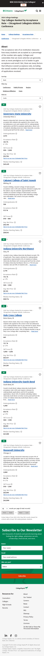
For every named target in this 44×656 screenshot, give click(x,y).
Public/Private (18, 87)
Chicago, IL (7, 453)
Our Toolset (27, 597)
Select (4, 566)
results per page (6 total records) (15, 508)
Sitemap (26, 614)
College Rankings (14, 34)
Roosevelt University (13, 450)
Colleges (5, 601)
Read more (29, 130)
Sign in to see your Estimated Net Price (15, 158)
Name (3, 544)
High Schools (6, 605)
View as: (4, 95)
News (25, 604)
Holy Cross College (12, 315)
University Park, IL (9, 117)
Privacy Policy (28, 617)
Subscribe (22, 576)
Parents (5, 608)
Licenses (26, 623)
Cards (5, 98)
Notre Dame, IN (8, 318)
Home (3, 34)
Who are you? (6, 562)
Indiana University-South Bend (19, 381)
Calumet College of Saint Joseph (19, 180)
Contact (26, 607)
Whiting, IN (7, 183)
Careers (26, 601)
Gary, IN (6, 252)
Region (28, 87)
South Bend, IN (8, 385)
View (23, 5)
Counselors (6, 598)
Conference (5, 38)
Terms (25, 620)
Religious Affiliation (9, 91)
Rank (4, 80)
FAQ (24, 610)
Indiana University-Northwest (18, 248)
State (20, 91)
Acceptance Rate (28, 34)
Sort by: (4, 76)
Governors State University (17, 114)
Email (3, 553)
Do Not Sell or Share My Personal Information (32, 628)
